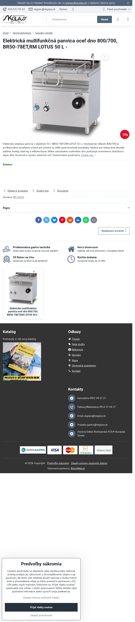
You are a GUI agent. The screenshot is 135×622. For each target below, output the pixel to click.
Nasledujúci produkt (113, 231)
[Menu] (128, 19)
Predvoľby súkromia (58, 463)
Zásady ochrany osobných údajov (89, 463)
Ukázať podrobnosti (41, 615)
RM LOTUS (18, 197)
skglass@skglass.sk (76, 2)
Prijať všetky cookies (41, 607)
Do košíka (97, 177)
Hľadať (104, 19)
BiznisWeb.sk (78, 468)
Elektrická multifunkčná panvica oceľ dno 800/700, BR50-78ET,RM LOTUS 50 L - (23, 311)
